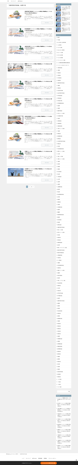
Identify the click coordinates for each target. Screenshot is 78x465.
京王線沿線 (59, 77)
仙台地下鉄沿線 (60, 90)
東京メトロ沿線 (60, 229)
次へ (32, 186)
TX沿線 (59, 39)
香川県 (59, 364)
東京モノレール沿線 (61, 232)
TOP (8, 1)
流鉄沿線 (59, 267)
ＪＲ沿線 (59, 384)
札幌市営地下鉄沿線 (61, 227)
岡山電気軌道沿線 (61, 194)
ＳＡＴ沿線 (59, 386)
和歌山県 (59, 143)
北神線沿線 (59, 120)
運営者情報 (40, 458)
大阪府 (59, 161)
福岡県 (59, 303)
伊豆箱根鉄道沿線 (61, 103)
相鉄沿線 (59, 285)
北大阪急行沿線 (60, 115)
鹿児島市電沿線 (60, 371)
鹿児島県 (59, 374)
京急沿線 (59, 72)
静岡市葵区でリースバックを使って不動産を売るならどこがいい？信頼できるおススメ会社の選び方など (66, 19)
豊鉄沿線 (59, 328)
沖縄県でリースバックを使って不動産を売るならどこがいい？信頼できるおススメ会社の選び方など (66, 29)
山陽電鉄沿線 (60, 186)
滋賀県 (59, 272)
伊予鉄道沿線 (60, 95)
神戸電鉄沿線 (60, 295)
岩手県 (59, 196)
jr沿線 (58, 37)
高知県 (59, 366)
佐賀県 (59, 105)
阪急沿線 (59, 351)
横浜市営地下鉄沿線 (61, 250)
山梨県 (59, 184)
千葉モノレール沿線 (61, 128)
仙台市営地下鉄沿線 (61, 93)
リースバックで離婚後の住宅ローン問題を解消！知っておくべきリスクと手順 (64, 399)
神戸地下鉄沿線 (60, 293)
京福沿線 (59, 80)
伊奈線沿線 (59, 98)
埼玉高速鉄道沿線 (61, 148)
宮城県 (59, 166)
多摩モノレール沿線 (61, 151)
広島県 (59, 204)
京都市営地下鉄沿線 (29, 14)
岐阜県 (59, 189)
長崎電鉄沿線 (60, 338)
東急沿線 (59, 237)
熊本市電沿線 (60, 275)
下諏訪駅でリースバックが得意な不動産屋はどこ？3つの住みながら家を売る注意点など (64, 436)
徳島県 (59, 209)
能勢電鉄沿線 (60, 318)
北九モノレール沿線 (61, 113)
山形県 (59, 181)
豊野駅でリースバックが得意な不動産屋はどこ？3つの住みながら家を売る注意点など (64, 431)
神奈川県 (59, 290)
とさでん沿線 (60, 47)
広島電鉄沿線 (60, 207)
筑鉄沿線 (59, 313)
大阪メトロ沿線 (60, 156)
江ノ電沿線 (59, 260)
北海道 (59, 118)
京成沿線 (59, 75)
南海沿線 (59, 133)
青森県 (59, 356)
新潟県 (59, 222)
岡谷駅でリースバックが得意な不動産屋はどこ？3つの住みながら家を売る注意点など (64, 447)
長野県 (59, 341)
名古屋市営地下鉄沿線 (61, 141)
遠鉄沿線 (59, 333)
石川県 (59, 288)
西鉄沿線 (59, 326)
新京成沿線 (59, 219)
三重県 (59, 70)
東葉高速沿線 (60, 242)
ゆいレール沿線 (60, 52)
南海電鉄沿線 (60, 136)
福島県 (59, 305)
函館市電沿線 (60, 110)
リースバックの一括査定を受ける (48, 463)
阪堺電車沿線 (60, 348)
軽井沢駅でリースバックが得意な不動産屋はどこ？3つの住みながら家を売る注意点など (64, 426)
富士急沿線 (59, 171)
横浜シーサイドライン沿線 (62, 247)
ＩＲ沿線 (59, 381)
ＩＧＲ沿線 (59, 379)
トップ (23, 458)
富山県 (59, 174)
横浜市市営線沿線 (61, 252)
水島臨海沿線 (60, 255)
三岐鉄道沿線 (60, 67)
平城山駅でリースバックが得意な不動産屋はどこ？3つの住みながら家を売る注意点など (64, 415)
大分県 (59, 153)
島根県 (59, 199)
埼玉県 (59, 146)
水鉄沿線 (59, 257)
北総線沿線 (59, 123)
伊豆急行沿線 (60, 100)
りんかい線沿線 (60, 57)
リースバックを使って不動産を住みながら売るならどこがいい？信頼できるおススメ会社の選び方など (66, 8)
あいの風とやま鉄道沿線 (62, 42)
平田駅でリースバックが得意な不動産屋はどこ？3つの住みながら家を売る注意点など (64, 420)
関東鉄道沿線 (60, 346)
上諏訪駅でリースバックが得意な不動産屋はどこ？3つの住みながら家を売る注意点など (64, 442)
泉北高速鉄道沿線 (61, 265)
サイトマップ (13, 1)
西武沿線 (59, 323)
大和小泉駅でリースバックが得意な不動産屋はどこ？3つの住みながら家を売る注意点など (64, 410)
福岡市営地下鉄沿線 (61, 300)
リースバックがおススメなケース (63, 65)
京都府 (59, 85)
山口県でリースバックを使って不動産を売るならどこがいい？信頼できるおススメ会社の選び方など (66, 24)
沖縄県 (59, 262)
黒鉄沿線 (59, 376)
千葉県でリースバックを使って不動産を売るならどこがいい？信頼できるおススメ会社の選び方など (66, 13)
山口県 (59, 179)
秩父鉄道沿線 (60, 310)
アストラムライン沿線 (61, 60)
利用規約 (45, 458)
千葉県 (59, 131)
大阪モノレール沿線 (61, 158)
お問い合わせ (20, 1)
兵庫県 (59, 108)
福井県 (59, 298)
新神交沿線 (59, 224)
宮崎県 (59, 169)
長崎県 (59, 336)
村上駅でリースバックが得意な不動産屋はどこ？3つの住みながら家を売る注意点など (64, 404)
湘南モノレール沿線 (61, 270)
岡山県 (59, 191)
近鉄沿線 (59, 331)
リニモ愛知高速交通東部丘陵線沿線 (64, 62)
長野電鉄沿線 (60, 343)
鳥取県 (59, 369)
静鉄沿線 (59, 361)
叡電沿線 (59, 138)
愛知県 (59, 217)
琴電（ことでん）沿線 (61, 280)
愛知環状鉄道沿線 (61, 214)
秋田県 (59, 308)
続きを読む (48, 22)
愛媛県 (59, 212)
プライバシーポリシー (52, 458)
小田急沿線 (59, 176)
